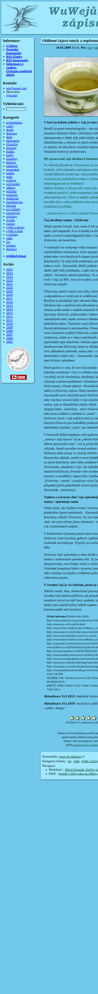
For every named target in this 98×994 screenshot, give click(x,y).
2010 (9, 323)
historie (11, 148)
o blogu (11, 180)
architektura (14, 122)
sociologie (13, 213)
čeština (11, 245)
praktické (12, 198)
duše (9, 137)
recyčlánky (13, 209)
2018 (9, 295)
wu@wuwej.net (16, 88)
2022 (9, 280)
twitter (10, 224)
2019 (9, 291)
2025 (9, 269)
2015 (9, 305)
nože (9, 177)
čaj (90, 47)
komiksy (12, 159)
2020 (9, 287)
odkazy (11, 187)
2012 (9, 316)
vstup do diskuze (70, 756)
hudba (10, 151)
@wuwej (12, 95)
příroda (11, 206)
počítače (11, 195)
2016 (9, 302)
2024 (9, 273)
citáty (10, 126)
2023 (9, 276)
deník (10, 130)
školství (11, 249)
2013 (9, 313)
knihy (10, 155)
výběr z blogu (15, 227)
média (10, 173)
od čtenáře (13, 184)
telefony (11, 216)
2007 (9, 334)
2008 (9, 331)
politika (11, 191)
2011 (9, 320)
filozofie (12, 144)
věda (76, 761)
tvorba (10, 220)
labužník (12, 166)
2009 (9, 327)
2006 (9, 338)
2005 (9, 342)
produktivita (14, 202)
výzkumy (12, 234)
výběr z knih (14, 231)
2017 (9, 298)
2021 (9, 284)
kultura (11, 162)
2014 (9, 309)
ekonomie (12, 140)
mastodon (12, 169)
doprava (11, 133)
